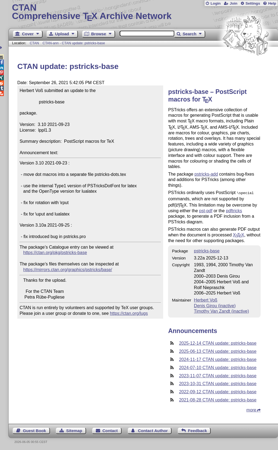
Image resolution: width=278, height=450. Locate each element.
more (251, 409)
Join (233, 3)
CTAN (34, 43)
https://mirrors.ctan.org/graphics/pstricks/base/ (67, 269)
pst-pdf (205, 210)
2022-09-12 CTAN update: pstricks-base (217, 391)
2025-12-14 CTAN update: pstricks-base (217, 342)
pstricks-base (206, 250)
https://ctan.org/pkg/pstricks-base (55, 252)
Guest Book (34, 430)
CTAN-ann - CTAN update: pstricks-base (74, 43)
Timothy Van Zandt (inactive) (221, 310)
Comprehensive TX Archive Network (143, 12)
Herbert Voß (205, 299)
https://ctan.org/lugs (129, 313)
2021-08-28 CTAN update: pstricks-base (217, 399)
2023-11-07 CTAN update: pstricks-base (217, 375)
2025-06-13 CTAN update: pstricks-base (217, 350)
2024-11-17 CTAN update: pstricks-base (217, 359)
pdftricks (234, 210)
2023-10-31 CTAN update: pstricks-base (217, 383)
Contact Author (153, 430)
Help (272, 3)
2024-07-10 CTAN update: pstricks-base (217, 367)
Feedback (197, 430)
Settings (252, 3)
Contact (110, 430)
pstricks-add (206, 174)
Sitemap (74, 430)
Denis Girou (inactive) (215, 305)
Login (215, 3)
